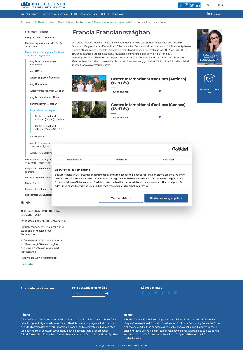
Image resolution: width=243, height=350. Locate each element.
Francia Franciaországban (152, 22)
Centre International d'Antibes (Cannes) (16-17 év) (49, 128)
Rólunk (105, 14)
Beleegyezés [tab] (74, 159)
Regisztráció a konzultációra (39, 195)
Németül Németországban (43, 104)
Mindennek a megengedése (166, 198)
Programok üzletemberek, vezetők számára (42, 170)
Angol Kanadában (38, 84)
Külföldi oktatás (30, 14)
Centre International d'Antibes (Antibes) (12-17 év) (49, 118)
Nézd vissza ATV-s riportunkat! (39, 257)
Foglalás (216, 14)
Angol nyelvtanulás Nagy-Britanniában (43, 63)
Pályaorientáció (89, 14)
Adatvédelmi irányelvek (37, 288)
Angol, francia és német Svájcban (47, 91)
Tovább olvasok (119, 91)
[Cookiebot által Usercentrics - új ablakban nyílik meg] (174, 149)
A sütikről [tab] (168, 159)
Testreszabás (121, 198)
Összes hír (27, 264)
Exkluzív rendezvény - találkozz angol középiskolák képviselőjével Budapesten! (43, 231)
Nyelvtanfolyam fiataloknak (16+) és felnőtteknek (43, 45)
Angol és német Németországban (47, 153)
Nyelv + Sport (32, 183)
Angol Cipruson (37, 136)
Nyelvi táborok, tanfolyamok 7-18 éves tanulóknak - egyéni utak (95, 22)
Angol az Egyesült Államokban (45, 77)
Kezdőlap (26, 22)
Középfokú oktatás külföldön (39, 37)
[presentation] (96, 307)
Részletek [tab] (121, 159)
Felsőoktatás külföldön (36, 32)
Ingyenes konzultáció (55, 14)
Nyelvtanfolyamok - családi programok (44, 177)
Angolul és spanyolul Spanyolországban (40, 145)
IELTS (74, 14)
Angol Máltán (36, 71)
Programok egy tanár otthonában (42, 189)
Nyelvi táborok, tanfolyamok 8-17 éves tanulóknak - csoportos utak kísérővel (44, 161)
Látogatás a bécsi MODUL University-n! (43, 220)
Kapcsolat (118, 14)
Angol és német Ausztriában (44, 97)
